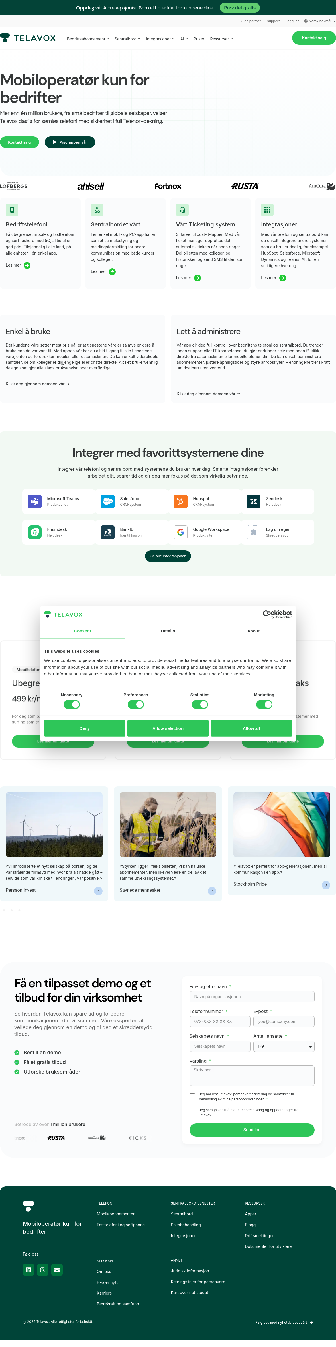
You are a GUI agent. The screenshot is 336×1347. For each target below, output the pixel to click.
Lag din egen (278, 531)
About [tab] (253, 631)
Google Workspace (211, 531)
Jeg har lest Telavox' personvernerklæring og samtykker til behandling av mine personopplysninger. (246, 1103)
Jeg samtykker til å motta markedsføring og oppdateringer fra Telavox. (248, 1118)
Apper (250, 1220)
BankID (127, 531)
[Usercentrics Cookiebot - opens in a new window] (267, 614)
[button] (4, 916)
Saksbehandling (186, 1231)
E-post (261, 1017)
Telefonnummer (207, 1017)
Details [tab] (168, 631)
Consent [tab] (82, 631)
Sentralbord (182, 1220)
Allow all (251, 728)
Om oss (104, 1278)
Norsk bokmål (320, 21)
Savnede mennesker (140, 895)
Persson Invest (21, 895)
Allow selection (168, 728)
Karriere (104, 1299)
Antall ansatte (268, 1041)
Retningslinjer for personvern (198, 1288)
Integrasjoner (183, 1242)
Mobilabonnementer (116, 1220)
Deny (85, 728)
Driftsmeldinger (259, 1242)
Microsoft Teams (63, 500)
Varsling (199, 1066)
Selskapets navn (208, 1041)
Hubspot (201, 500)
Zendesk (274, 500)
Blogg (250, 1231)
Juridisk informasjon (190, 1277)
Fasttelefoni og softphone (121, 1231)
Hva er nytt (107, 1289)
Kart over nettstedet (189, 1299)
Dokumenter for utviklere (268, 1253)
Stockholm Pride (250, 889)
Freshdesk (57, 531)
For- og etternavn (209, 992)
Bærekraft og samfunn (118, 1310)
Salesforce (130, 500)
